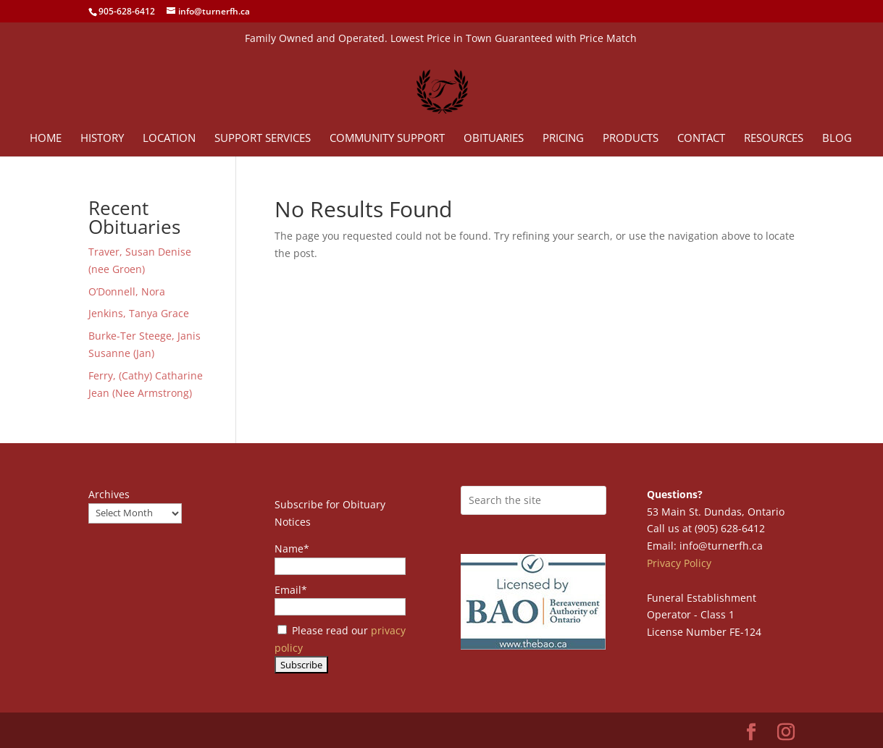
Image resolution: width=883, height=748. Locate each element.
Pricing (563, 139)
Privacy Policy (679, 563)
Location (169, 139)
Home (46, 139)
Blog (837, 139)
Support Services (262, 139)
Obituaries (494, 139)
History (102, 139)
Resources (773, 139)
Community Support (387, 139)
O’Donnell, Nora (126, 291)
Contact (701, 139)
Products (630, 139)
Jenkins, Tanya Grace (138, 313)
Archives (109, 494)
